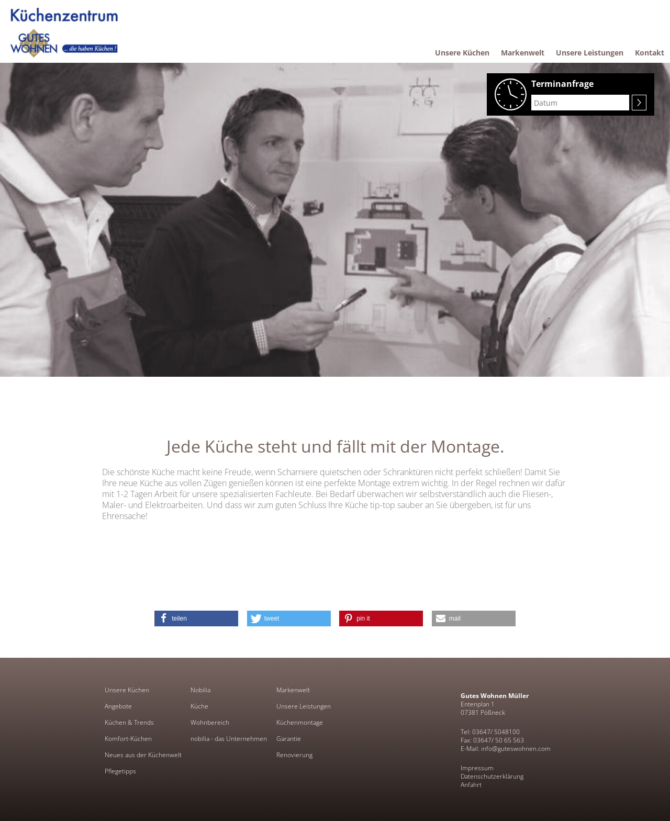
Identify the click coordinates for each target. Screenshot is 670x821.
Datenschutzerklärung (492, 776)
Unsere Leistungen (303, 706)
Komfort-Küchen (128, 739)
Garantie (288, 739)
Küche (199, 706)
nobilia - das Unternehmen (229, 739)
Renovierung (294, 755)
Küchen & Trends (129, 722)
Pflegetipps (120, 771)
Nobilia (200, 690)
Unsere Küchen (127, 690)
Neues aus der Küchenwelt (143, 755)
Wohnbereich (210, 722)
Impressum (477, 767)
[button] (196, 618)
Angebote (118, 706)
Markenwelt (293, 690)
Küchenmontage (299, 722)
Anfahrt (471, 784)
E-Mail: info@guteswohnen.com (506, 748)
